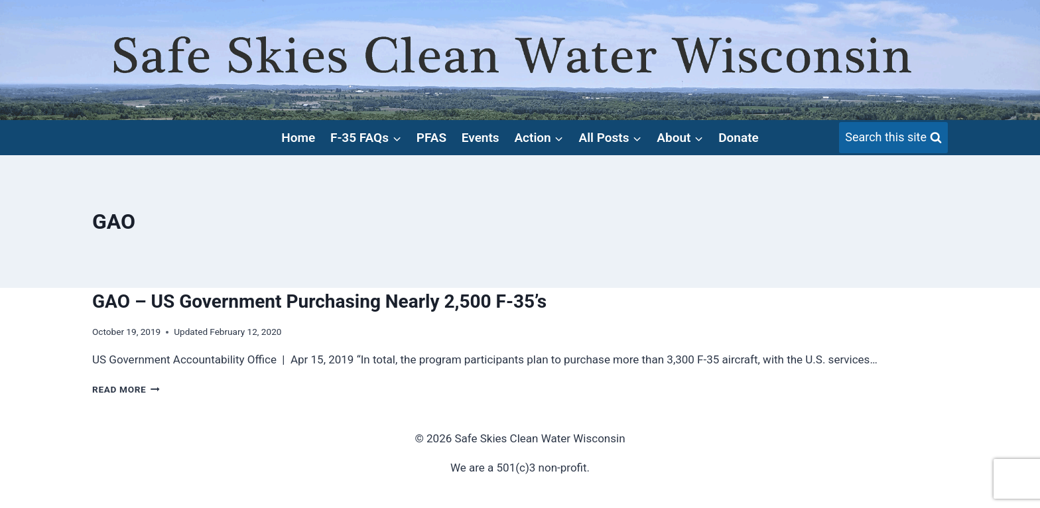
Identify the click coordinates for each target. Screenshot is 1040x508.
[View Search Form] (893, 137)
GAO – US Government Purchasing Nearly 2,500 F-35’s (319, 301)
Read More (126, 389)
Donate (738, 137)
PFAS (431, 137)
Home (298, 137)
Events (480, 137)
